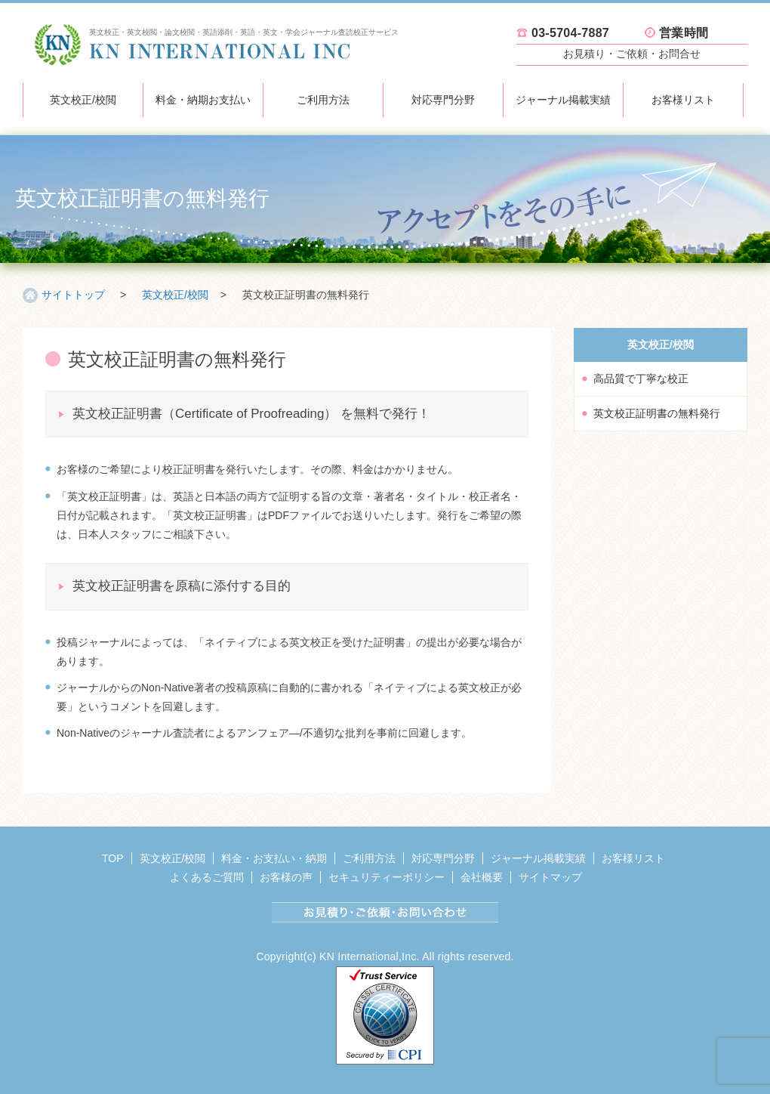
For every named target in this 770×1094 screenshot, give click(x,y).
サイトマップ (550, 877)
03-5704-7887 (570, 32)
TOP (113, 858)
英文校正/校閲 (83, 100)
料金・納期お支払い (203, 100)
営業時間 (683, 32)
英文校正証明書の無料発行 (656, 413)
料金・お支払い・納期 (274, 858)
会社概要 (481, 877)
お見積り (632, 54)
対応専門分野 (443, 100)
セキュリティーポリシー (386, 877)
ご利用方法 (323, 100)
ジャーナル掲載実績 (563, 100)
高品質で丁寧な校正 (640, 378)
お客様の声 (286, 877)
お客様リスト (683, 100)
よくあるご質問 (207, 877)
